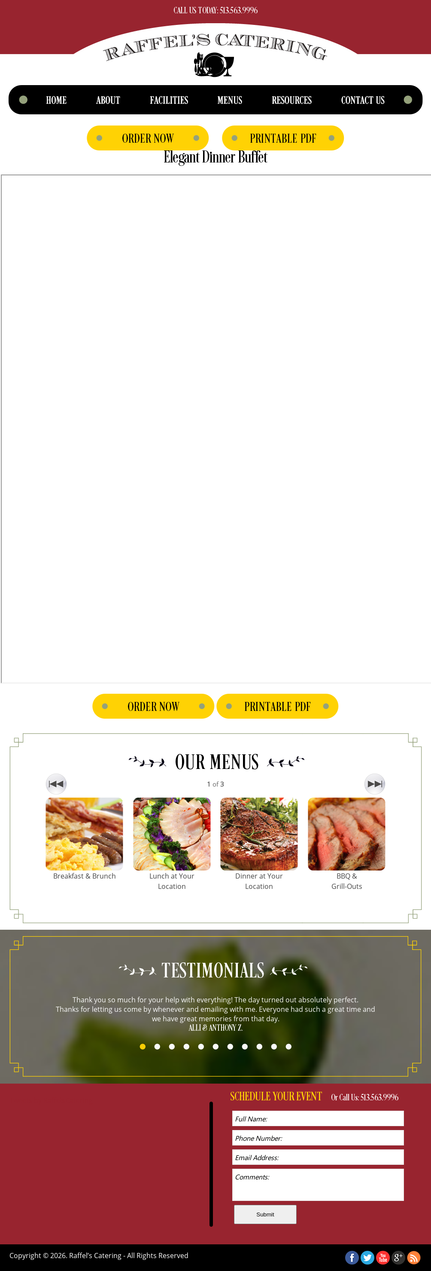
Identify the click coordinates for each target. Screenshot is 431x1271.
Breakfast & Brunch (84, 876)
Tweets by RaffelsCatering (51, 1100)
